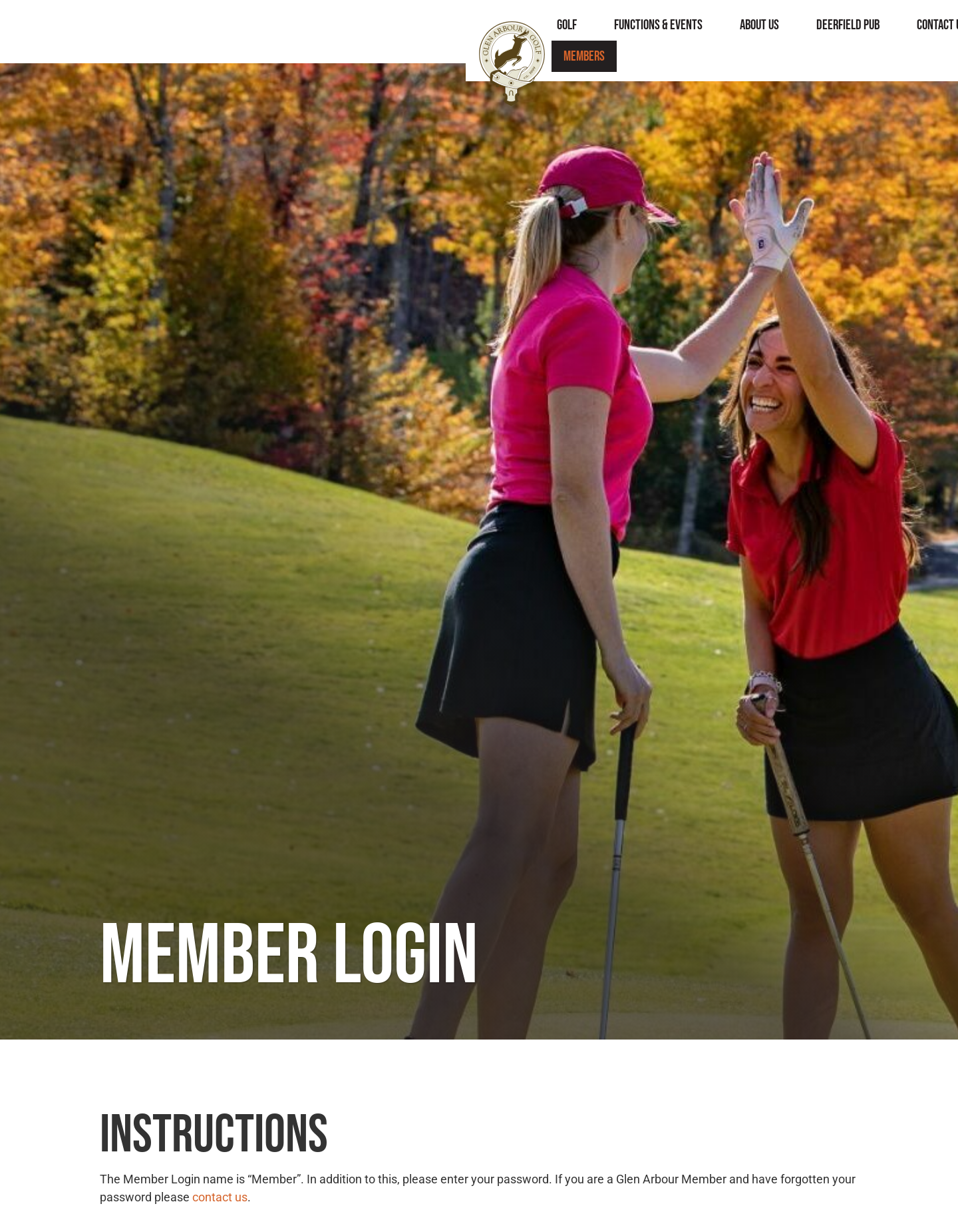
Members (832, 31)
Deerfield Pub (655, 31)
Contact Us (749, 31)
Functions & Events (466, 31)
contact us (219, 1197)
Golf (375, 31)
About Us (567, 31)
